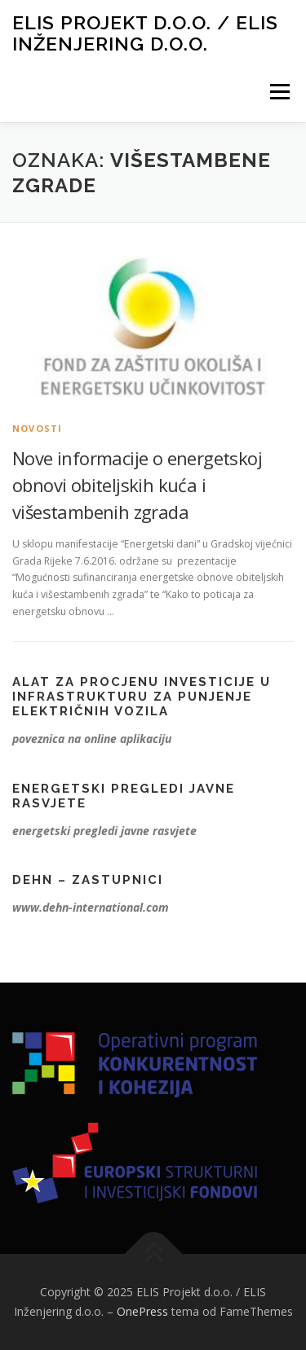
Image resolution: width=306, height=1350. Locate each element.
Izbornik (279, 92)
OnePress (142, 1311)
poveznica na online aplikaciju (91, 738)
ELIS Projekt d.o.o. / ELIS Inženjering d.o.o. (145, 33)
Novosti (37, 428)
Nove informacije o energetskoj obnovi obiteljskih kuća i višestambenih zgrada (137, 485)
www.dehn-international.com (90, 907)
